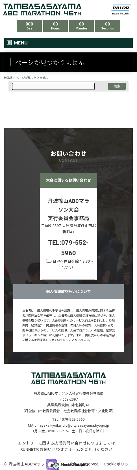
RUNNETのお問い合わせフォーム (50, 449)
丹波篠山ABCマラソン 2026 (34, 464)
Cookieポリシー (118, 464)
